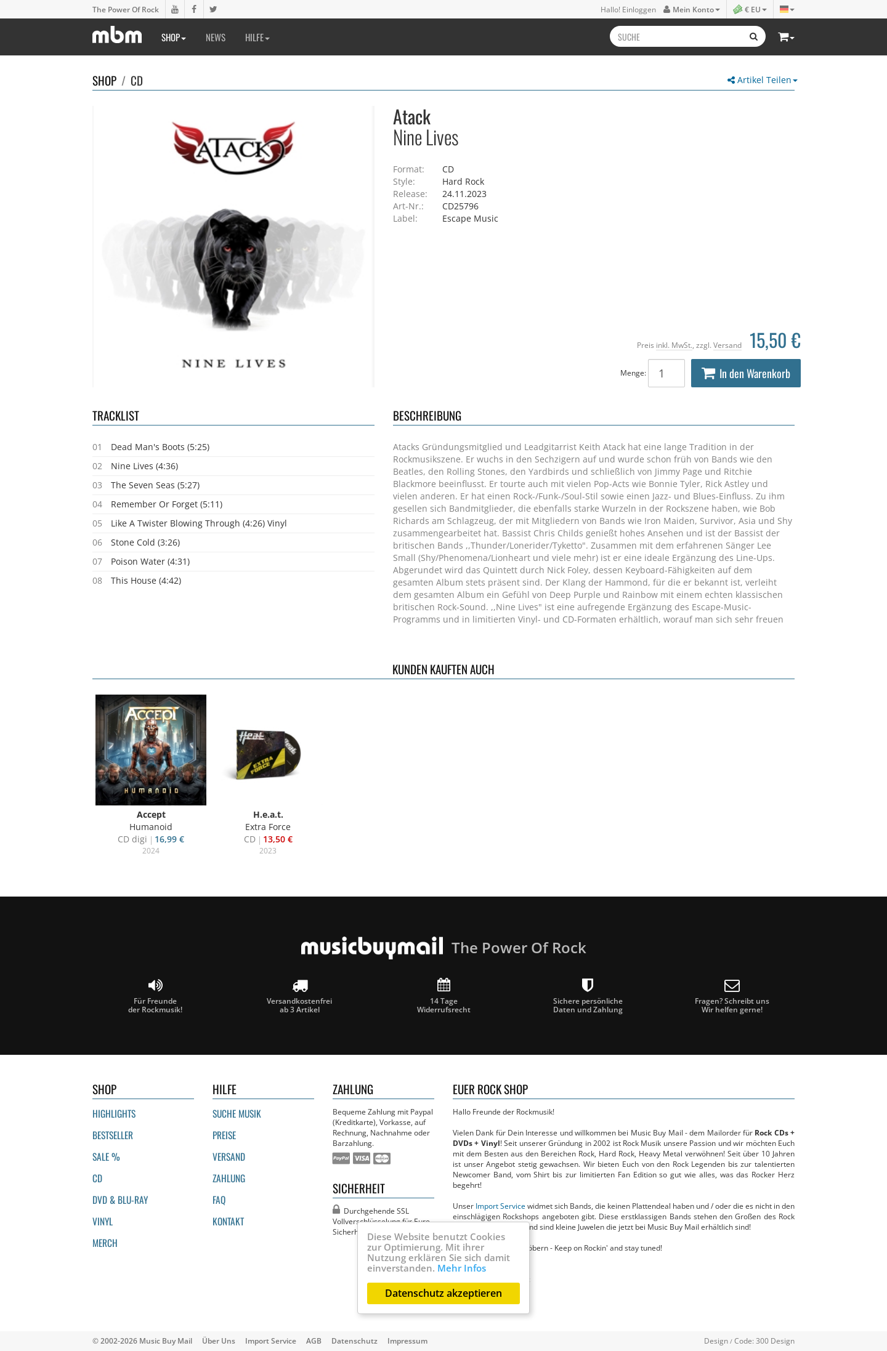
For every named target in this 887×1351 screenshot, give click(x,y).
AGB (314, 1340)
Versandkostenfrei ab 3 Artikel (299, 996)
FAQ (219, 1199)
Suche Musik (237, 1113)
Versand (727, 345)
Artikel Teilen (762, 80)
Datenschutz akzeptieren (443, 1293)
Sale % (106, 1156)
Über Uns (218, 1340)
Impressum (407, 1340)
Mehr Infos (461, 1268)
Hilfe (257, 37)
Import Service (500, 1206)
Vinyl (102, 1221)
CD (137, 80)
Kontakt (228, 1221)
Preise (224, 1135)
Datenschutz (354, 1340)
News (215, 37)
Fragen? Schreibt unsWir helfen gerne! (732, 996)
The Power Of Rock (125, 9)
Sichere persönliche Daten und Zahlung (588, 996)
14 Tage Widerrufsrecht (444, 996)
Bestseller (112, 1135)
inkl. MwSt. (674, 345)
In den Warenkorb (746, 373)
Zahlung (229, 1178)
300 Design (775, 1340)
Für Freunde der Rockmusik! (155, 996)
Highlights (114, 1113)
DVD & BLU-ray (120, 1199)
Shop (173, 37)
